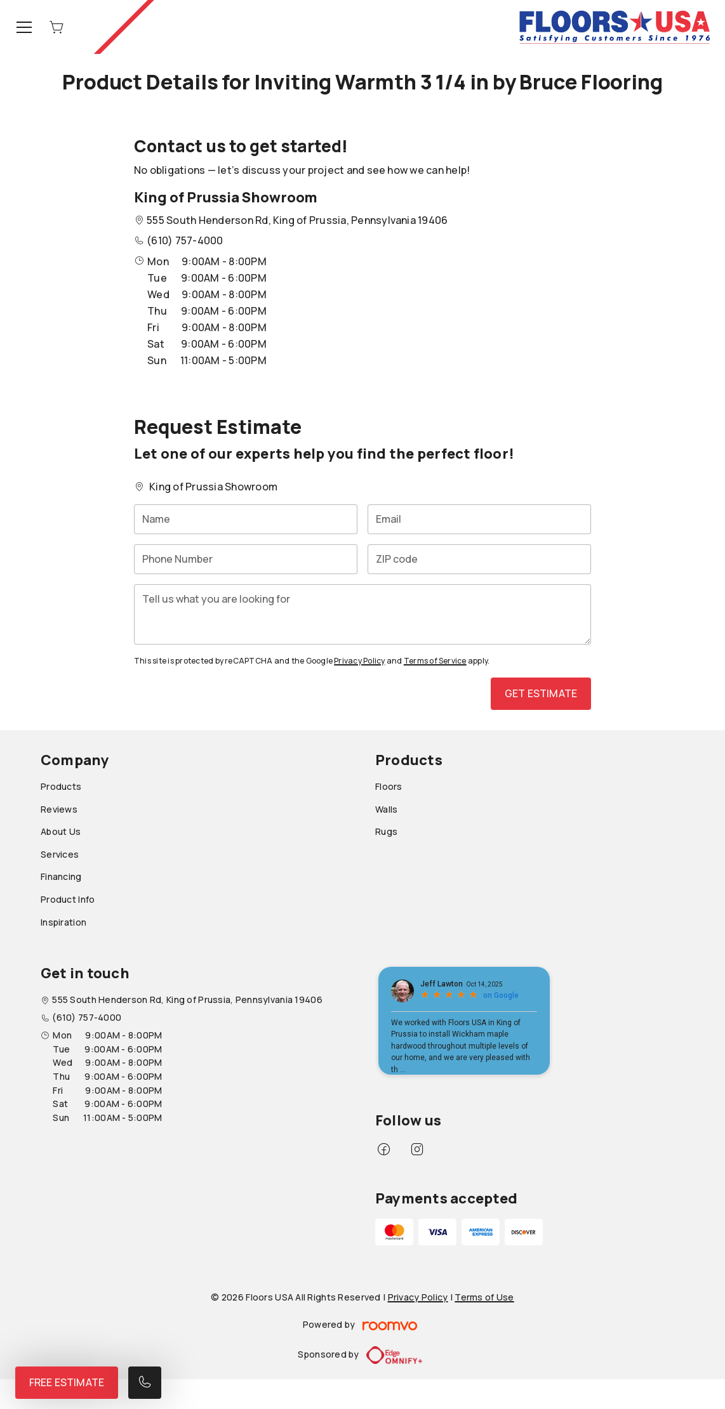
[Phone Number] (245, 559)
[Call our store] (144, 1382)
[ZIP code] (479, 559)
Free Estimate (66, 1382)
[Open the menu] (24, 27)
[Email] (479, 519)
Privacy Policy (359, 660)
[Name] (245, 519)
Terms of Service (435, 660)
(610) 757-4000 (185, 240)
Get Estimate (541, 693)
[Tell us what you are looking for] (362, 614)
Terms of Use (484, 1297)
